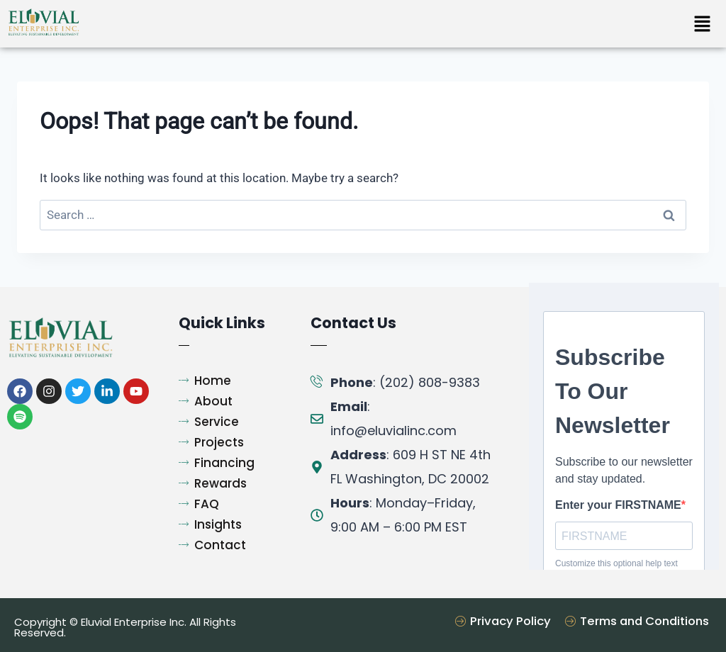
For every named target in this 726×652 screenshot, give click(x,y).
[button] (702, 24)
